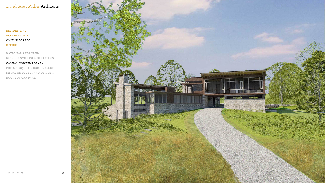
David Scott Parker (32, 6)
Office (11, 45)
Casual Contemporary (25, 63)
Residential (16, 31)
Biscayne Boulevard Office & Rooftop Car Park (30, 75)
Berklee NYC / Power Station (30, 58)
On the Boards (18, 40)
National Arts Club (22, 53)
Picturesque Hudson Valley (30, 68)
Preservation (17, 35)
